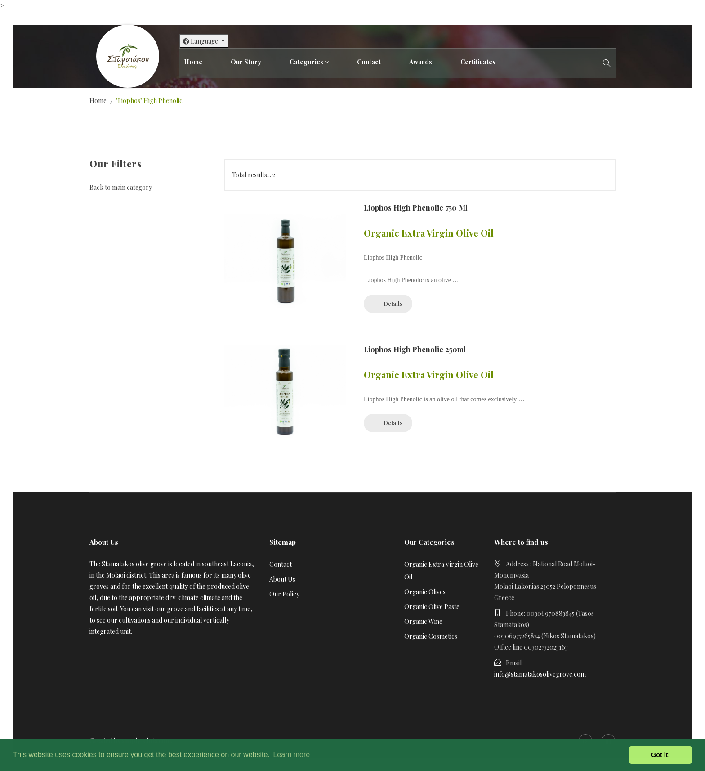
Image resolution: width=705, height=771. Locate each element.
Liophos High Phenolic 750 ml (416, 207)
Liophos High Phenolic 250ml (415, 349)
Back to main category (120, 187)
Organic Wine (423, 621)
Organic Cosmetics (430, 636)
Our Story (246, 62)
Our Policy (284, 594)
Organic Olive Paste (432, 606)
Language (201, 41)
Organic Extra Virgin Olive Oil (441, 570)
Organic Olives (425, 591)
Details (393, 303)
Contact (369, 62)
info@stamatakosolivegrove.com (540, 674)
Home (193, 62)
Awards (420, 62)
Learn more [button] (291, 754)
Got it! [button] (660, 754)
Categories (306, 62)
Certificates (477, 62)
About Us (282, 579)
